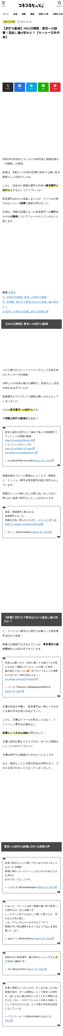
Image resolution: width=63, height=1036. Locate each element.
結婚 (15, 14)
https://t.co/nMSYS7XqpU (18, 448)
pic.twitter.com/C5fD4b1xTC (20, 452)
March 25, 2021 (42, 460)
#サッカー (43, 520)
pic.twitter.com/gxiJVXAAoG (20, 679)
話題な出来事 (9, 22)
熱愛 (24, 14)
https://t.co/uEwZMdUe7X (18, 440)
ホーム (6, 14)
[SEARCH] (59, 4)
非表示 (12, 292)
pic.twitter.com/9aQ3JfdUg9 (26, 524)
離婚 (32, 14)
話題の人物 (43, 14)
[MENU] (3, 4)
